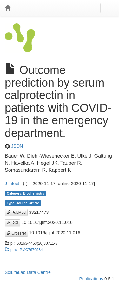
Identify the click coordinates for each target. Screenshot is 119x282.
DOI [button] (12, 223)
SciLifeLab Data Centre (28, 272)
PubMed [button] (16, 212)
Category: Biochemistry (25, 193)
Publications (91, 278)
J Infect (12, 183)
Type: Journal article (23, 203)
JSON (14, 145)
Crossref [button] (16, 233)
